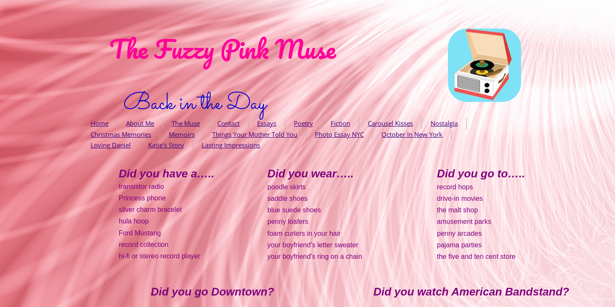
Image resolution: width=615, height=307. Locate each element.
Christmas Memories (121, 134)
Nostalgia (444, 123)
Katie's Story (166, 145)
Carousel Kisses (390, 123)
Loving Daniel (111, 145)
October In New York (411, 134)
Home (99, 123)
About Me (140, 123)
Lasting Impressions (231, 145)
